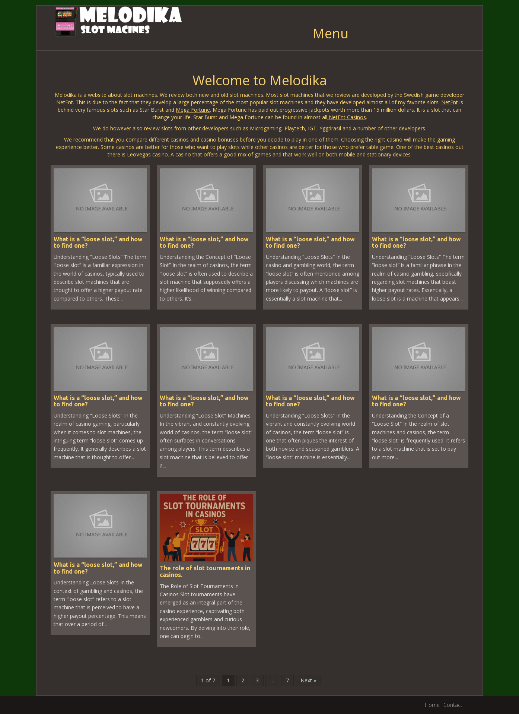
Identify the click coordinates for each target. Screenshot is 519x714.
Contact (452, 704)
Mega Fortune (193, 109)
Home (432, 704)
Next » (308, 680)
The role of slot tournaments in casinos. (205, 571)
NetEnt (449, 102)
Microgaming (265, 128)
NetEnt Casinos (347, 117)
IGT (312, 128)
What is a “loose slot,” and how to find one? (98, 242)
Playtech (294, 128)
